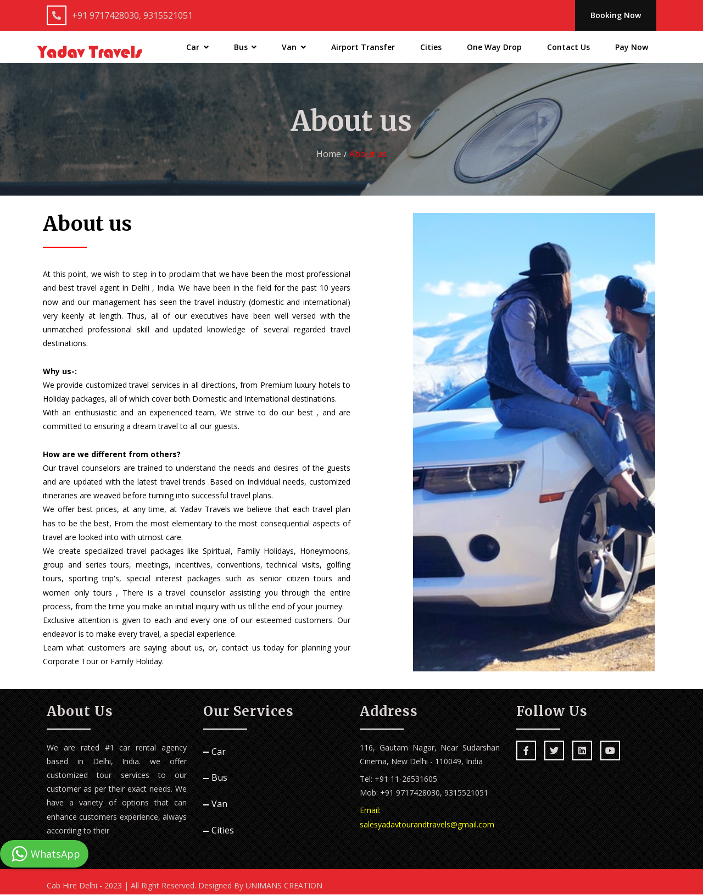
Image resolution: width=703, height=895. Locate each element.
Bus (245, 47)
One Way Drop (494, 47)
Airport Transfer (363, 47)
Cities (431, 47)
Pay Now (631, 47)
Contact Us (568, 47)
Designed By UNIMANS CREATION (260, 886)
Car (197, 47)
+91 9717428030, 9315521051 (120, 15)
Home (328, 154)
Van (294, 47)
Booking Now (614, 15)
